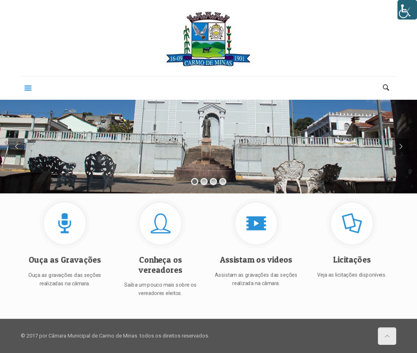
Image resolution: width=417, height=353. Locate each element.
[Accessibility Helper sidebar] (407, 10)
